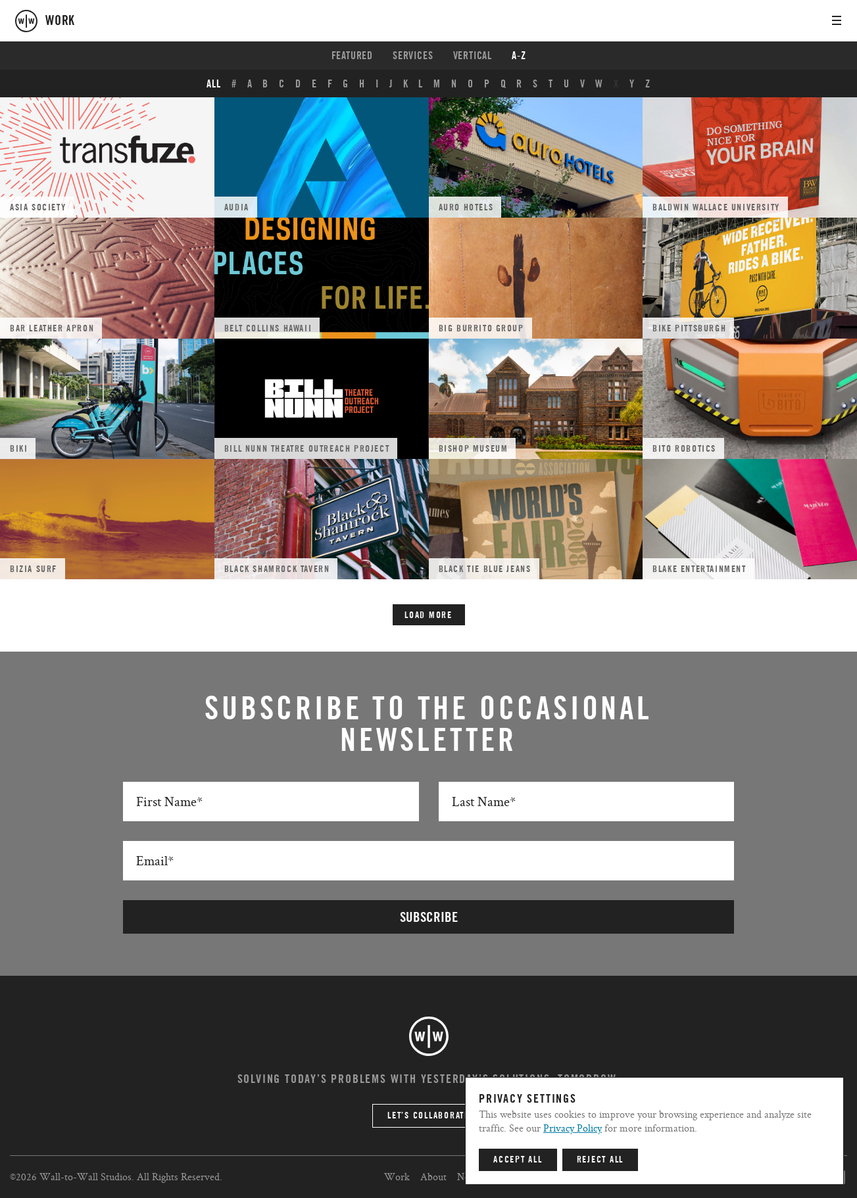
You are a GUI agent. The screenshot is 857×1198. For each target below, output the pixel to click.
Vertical (472, 56)
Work (397, 1177)
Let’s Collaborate (428, 1115)
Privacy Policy (572, 1128)
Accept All (518, 1159)
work (60, 21)
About (433, 1177)
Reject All (600, 1159)
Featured (352, 56)
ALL (213, 84)
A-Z (519, 56)
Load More (428, 615)
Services (413, 56)
